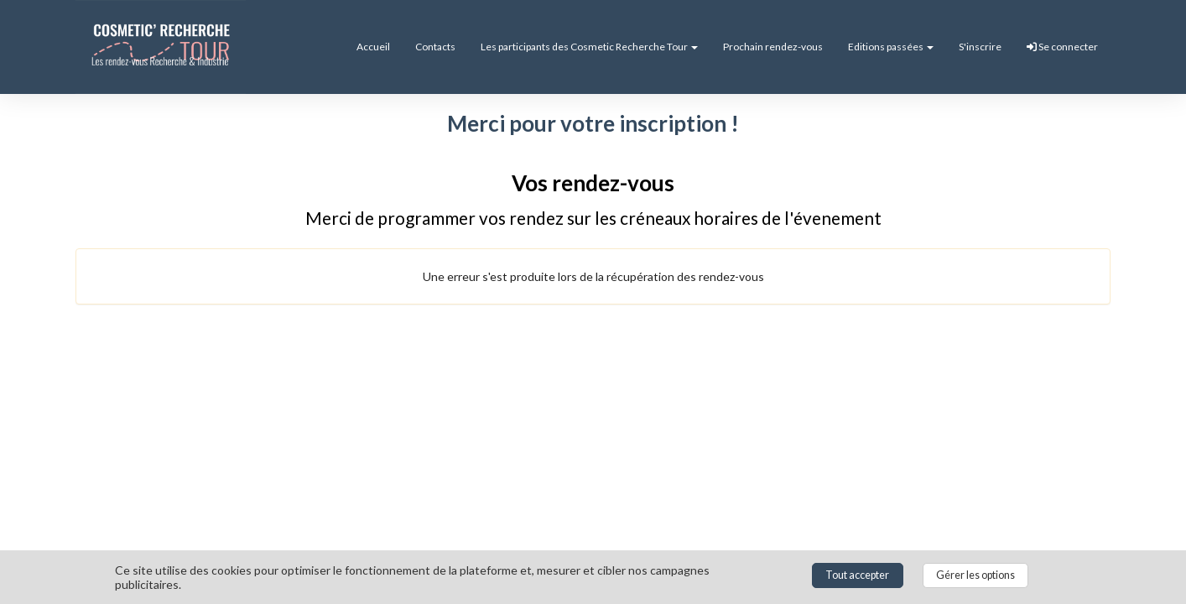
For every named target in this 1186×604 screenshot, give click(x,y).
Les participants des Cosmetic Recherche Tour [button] (589, 46)
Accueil (373, 46)
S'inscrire (980, 46)
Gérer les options (975, 575)
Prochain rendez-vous (773, 46)
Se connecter (1062, 46)
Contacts (435, 46)
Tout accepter (857, 575)
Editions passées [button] (891, 46)
